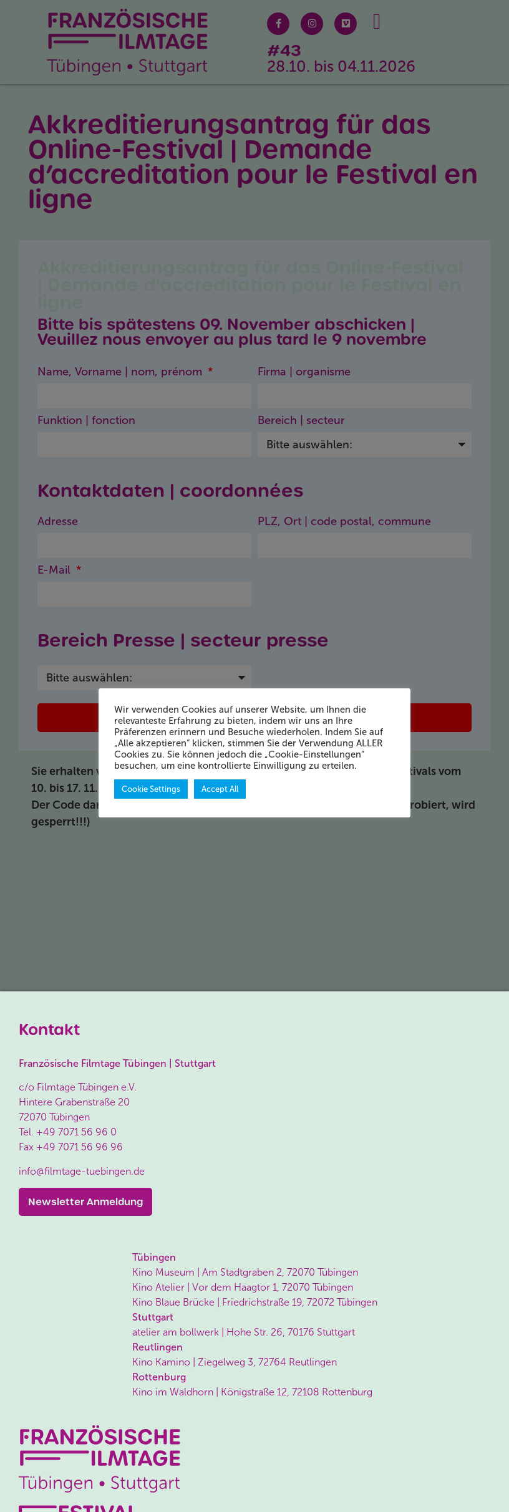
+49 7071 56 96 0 (76, 1132)
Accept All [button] (219, 789)
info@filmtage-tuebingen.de (82, 1171)
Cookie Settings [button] (151, 789)
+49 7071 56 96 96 (79, 1147)
